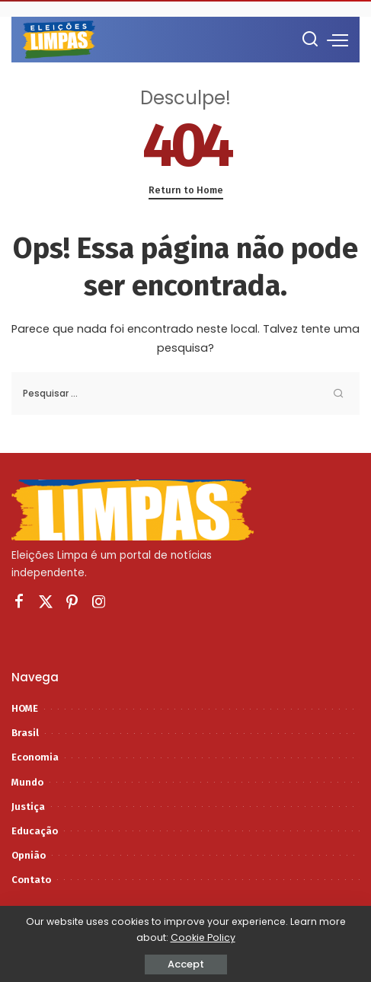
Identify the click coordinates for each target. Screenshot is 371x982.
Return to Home (186, 190)
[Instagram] (99, 602)
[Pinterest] (72, 602)
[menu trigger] (337, 39)
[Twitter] (45, 602)
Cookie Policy (203, 937)
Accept (186, 964)
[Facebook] (19, 602)
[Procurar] (310, 39)
